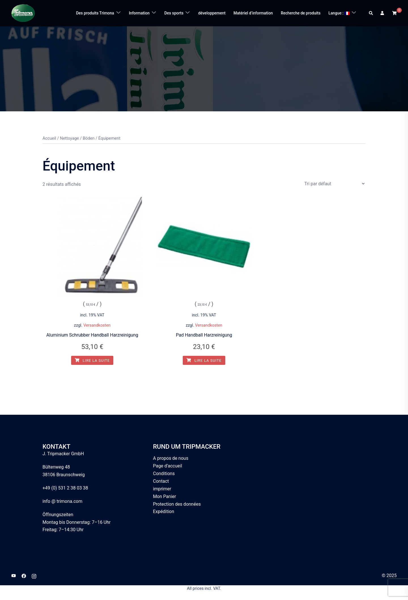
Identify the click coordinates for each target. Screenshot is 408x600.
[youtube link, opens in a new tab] (13, 575)
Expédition (163, 511)
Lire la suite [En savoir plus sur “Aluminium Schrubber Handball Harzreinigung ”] (92, 360)
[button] (371, 13)
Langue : (339, 13)
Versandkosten (96, 325)
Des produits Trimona (95, 13)
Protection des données (177, 504)
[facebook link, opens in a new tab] (24, 575)
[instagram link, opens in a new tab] (34, 575)
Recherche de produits (300, 13)
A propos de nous (170, 458)
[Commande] (334, 184)
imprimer (162, 489)
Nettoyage (69, 138)
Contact (161, 481)
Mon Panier (164, 496)
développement (212, 13)
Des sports (174, 13)
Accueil (49, 138)
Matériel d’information (253, 13)
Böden (89, 138)
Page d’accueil (167, 466)
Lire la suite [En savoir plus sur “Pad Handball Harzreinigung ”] (204, 360)
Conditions (164, 473)
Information (139, 13)
